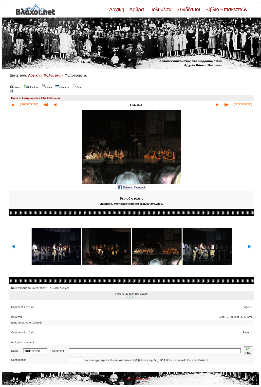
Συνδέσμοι (188, 9)
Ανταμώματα (30, 98)
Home (15, 98)
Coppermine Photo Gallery (137, 379)
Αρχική (117, 9)
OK (247, 351)
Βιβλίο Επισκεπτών (225, 9)
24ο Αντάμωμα (50, 98)
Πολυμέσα (160, 9)
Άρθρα (136, 9)
